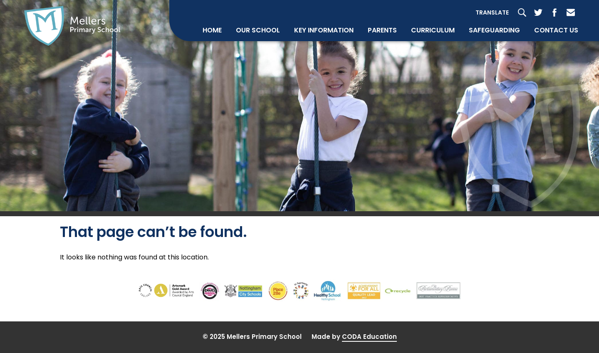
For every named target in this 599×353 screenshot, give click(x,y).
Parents (382, 30)
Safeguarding (494, 30)
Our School (258, 30)
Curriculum (433, 30)
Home (212, 30)
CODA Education (369, 336)
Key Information (324, 30)
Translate (492, 12)
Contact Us (556, 30)
